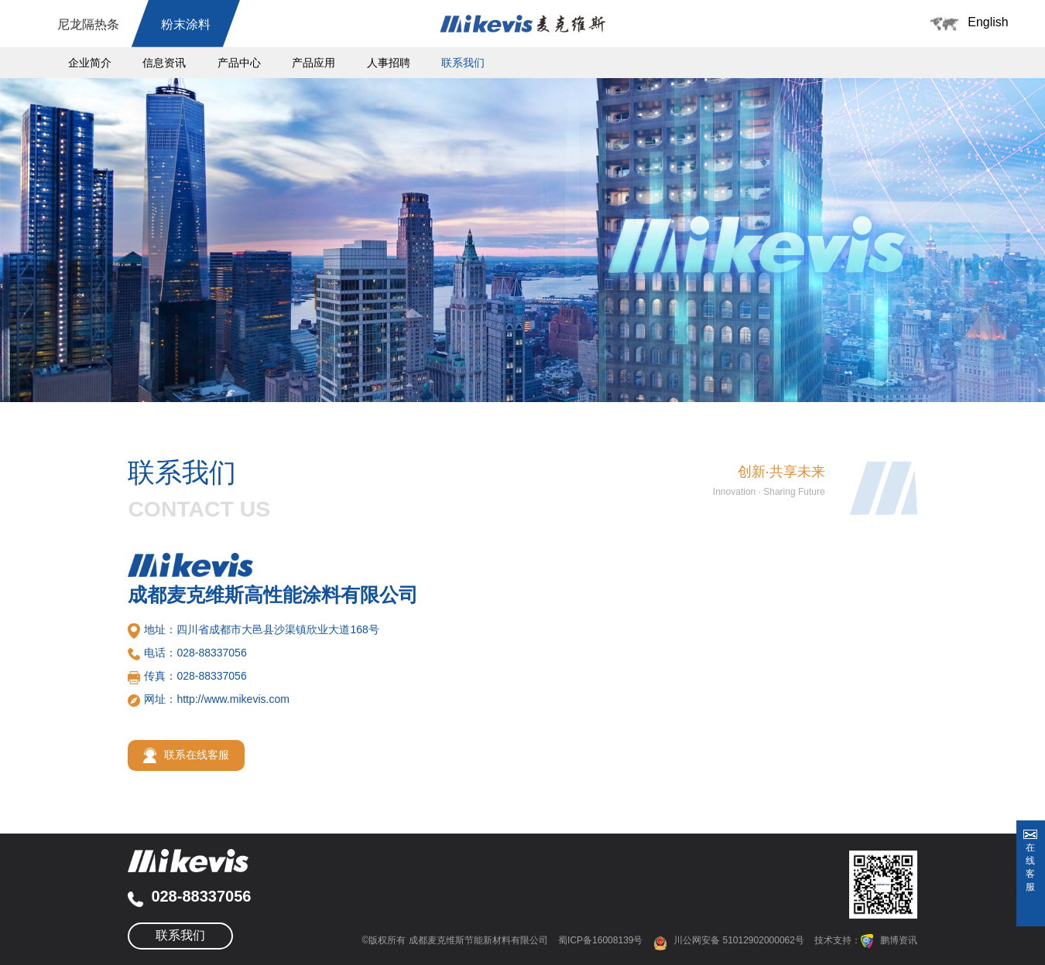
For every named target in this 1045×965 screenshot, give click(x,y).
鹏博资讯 (898, 940)
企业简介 (89, 62)
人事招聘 (388, 62)
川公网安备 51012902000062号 (728, 940)
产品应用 (313, 62)
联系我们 (463, 62)
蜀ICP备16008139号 (600, 940)
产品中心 (239, 62)
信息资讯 (164, 62)
